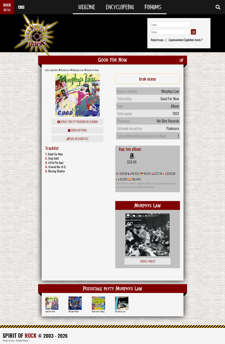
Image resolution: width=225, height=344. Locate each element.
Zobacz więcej (147, 261)
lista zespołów (51, 70)
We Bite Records (168, 121)
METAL (7, 10)
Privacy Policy (22, 341)
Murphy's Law (120, 311)
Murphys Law (78, 70)
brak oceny (147, 78)
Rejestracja (157, 40)
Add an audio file (77, 139)
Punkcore (65, 70)
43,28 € (123, 179)
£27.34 (158, 173)
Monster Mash (73, 311)
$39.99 (131, 162)
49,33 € (135, 173)
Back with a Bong (98, 311)
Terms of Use (8, 341)
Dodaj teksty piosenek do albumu (77, 122)
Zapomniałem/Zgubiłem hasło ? (185, 40)
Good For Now (50, 311)
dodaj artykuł (77, 130)
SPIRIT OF (19, 335)
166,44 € (136, 179)
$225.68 (170, 173)
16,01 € (147, 173)
